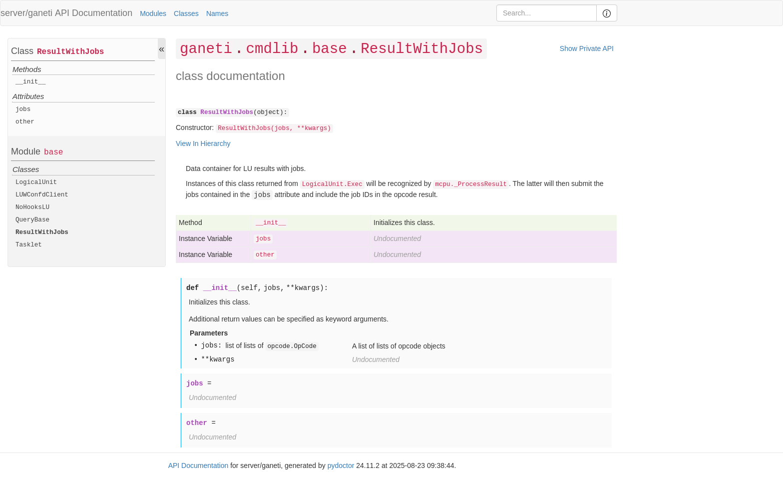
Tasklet (28, 245)
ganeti (206, 49)
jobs (22, 109)
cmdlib (272, 49)
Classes (186, 14)
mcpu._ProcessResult (471, 184)
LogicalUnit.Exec (332, 184)
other (24, 122)
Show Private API (587, 48)
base (53, 152)
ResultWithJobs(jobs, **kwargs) (274, 128)
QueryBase (32, 220)
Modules (153, 14)
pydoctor (341, 466)
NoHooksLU (32, 207)
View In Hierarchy (203, 144)
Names (217, 14)
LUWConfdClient (41, 195)
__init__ (30, 82)
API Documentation (93, 13)
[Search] (546, 13)
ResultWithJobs (70, 52)
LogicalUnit (36, 182)
